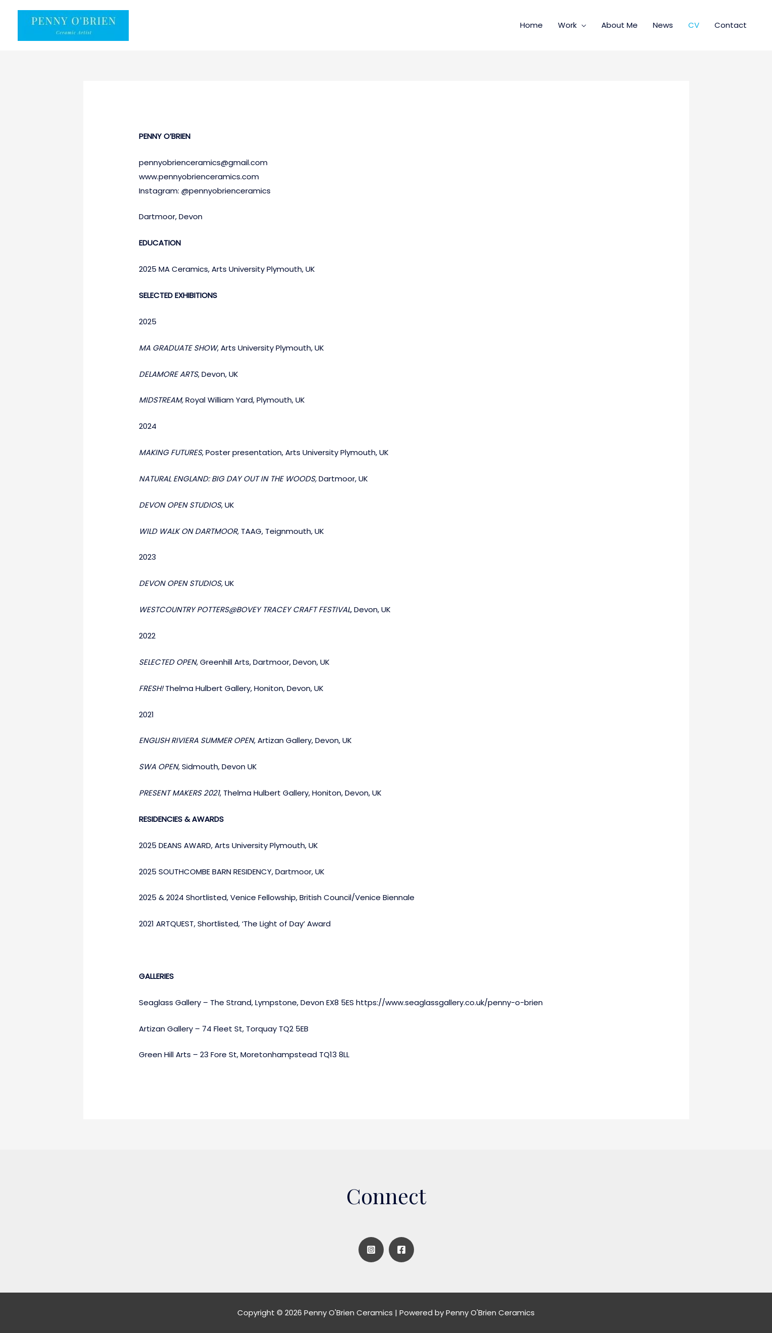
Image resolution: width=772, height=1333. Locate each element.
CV (693, 25)
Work (567, 25)
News (663, 25)
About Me (619, 25)
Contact (730, 25)
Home (531, 25)
